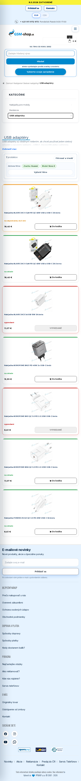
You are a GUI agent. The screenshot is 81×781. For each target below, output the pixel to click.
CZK (45, 15)
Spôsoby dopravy (11, 633)
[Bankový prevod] (57, 749)
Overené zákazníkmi (12, 602)
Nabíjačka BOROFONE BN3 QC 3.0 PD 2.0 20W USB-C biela (30, 416)
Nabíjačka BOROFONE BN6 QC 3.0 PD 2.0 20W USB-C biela (30, 467)
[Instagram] (14, 734)
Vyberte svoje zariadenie (40, 72)
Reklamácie (32, 761)
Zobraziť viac (9, 149)
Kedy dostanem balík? (13, 647)
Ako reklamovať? (11, 671)
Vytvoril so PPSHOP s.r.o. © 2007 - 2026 (40, 775)
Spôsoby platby (10, 640)
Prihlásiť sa (33, 8)
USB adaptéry (17, 115)
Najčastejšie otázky (12, 664)
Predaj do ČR (48, 761)
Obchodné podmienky (13, 616)
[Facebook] (5, 734)
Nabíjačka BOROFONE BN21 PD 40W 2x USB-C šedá (27, 365)
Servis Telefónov (68, 761)
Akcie (19, 761)
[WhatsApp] (14, 742)
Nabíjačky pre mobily (19, 105)
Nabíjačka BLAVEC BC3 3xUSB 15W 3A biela (23, 314)
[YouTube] (5, 742)
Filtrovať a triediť (64, 158)
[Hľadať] (40, 61)
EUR (36, 15)
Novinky (8, 761)
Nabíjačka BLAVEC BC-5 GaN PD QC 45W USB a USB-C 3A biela (32, 213)
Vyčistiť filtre (40, 172)
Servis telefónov (10, 685)
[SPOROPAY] (24, 749)
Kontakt (50, 8)
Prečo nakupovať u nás (14, 595)
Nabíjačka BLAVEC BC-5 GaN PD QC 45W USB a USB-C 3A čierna (32, 264)
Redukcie (14, 110)
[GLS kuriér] (40, 749)
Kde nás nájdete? (11, 678)
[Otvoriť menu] (75, 29)
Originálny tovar (10, 702)
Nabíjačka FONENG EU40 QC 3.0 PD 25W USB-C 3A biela (29, 518)
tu (64, 771)
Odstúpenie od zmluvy (13, 709)
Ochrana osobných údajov (15, 609)
